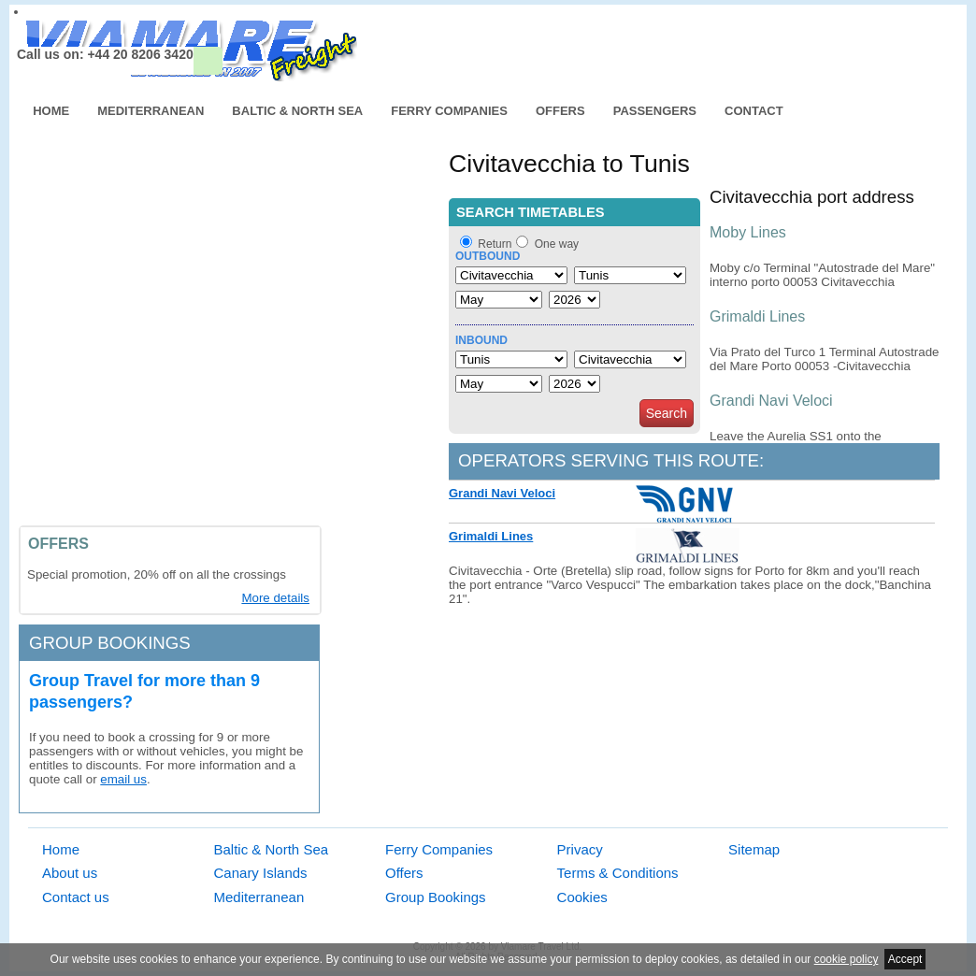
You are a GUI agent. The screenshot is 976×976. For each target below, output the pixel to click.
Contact (754, 111)
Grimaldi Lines (491, 536)
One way (557, 244)
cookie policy (846, 959)
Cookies (582, 897)
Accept (905, 959)
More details (275, 598)
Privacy (580, 849)
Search (666, 413)
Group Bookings (435, 897)
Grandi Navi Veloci (502, 493)
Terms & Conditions (618, 873)
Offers (560, 111)
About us (69, 873)
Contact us (75, 897)
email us (123, 779)
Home (51, 111)
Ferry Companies (449, 111)
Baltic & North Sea (297, 111)
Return (494, 244)
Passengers (654, 111)
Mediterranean (150, 111)
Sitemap (754, 849)
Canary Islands (261, 873)
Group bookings (110, 643)
